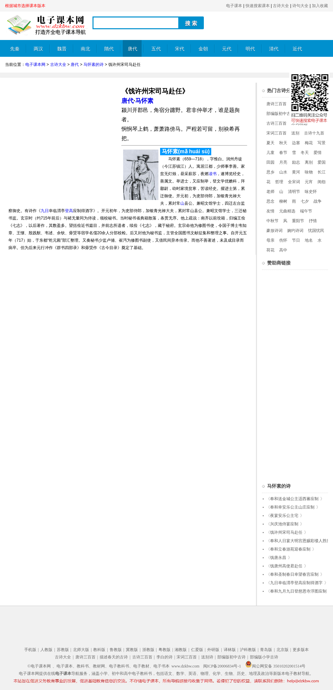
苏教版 (63, 649)
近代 (297, 48)
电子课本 (234, 5)
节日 (296, 240)
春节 (283, 152)
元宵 (309, 181)
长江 (322, 172)
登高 (69, 210)
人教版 (46, 649)
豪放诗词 (274, 230)
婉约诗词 (295, 230)
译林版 (230, 649)
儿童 (270, 152)
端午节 (306, 211)
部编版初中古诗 (280, 113)
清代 (274, 48)
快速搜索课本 (258, 5)
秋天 (283, 142)
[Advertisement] (61, 130)
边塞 (296, 142)
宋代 (179, 48)
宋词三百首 (276, 133)
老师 (270, 191)
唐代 (132, 48)
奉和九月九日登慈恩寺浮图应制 (298, 591)
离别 (309, 162)
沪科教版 (248, 649)
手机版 (30, 649)
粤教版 (164, 649)
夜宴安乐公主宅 (284, 515)
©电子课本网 (39, 666)
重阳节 (298, 220)
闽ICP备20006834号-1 (222, 666)
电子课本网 (35, 64)
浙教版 (148, 649)
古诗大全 (281, 5)
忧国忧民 (316, 230)
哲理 (279, 181)
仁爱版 (197, 649)
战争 (317, 201)
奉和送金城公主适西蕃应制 (294, 498)
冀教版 (132, 649)
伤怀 (283, 240)
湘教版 (181, 649)
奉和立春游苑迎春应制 (290, 549)
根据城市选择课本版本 (25, 5)
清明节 (294, 191)
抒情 (313, 220)
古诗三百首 (276, 123)
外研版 (213, 649)
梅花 (309, 142)
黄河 (296, 172)
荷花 (270, 250)
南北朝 (85, 51)
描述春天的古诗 (114, 657)
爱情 (317, 152)
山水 (283, 172)
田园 (270, 162)
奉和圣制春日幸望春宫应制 (294, 574)
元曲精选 (287, 211)
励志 (296, 162)
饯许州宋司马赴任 (286, 532)
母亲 (270, 240)
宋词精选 (299, 123)
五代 (156, 48)
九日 (45, 210)
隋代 (109, 48)
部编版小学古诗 (264, 657)
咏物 (309, 172)
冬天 (305, 152)
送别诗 (207, 657)
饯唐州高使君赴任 (286, 566)
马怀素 (144, 100)
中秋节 (272, 220)
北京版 (282, 649)
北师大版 (81, 649)
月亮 (283, 162)
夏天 (270, 142)
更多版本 (301, 649)
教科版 (99, 649)
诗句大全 (300, 5)
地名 (309, 240)
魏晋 (62, 48)
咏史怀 (311, 191)
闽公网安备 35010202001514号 (275, 666)
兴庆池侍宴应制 (284, 524)
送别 (295, 133)
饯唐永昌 (278, 557)
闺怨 (322, 181)
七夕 (305, 201)
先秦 (15, 48)
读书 (213, 173)
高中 (283, 250)
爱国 (322, 162)
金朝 (203, 48)
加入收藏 (320, 5)
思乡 (270, 172)
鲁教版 (116, 649)
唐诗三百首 (276, 104)
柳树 (283, 201)
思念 (270, 201)
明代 (250, 48)
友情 (270, 211)
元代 (226, 48)
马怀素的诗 (93, 64)
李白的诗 (164, 657)
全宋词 (294, 181)
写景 (322, 142)
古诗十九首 (314, 133)
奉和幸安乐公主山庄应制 (292, 507)
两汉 (38, 48)
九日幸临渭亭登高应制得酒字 (296, 582)
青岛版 (266, 649)
